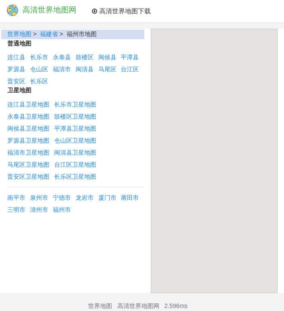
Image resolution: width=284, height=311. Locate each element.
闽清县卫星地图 (75, 152)
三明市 (16, 209)
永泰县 (62, 57)
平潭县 (130, 57)
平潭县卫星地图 (75, 128)
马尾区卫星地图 (28, 164)
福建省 (49, 33)
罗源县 (16, 69)
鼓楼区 (85, 57)
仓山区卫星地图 (75, 140)
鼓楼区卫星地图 (75, 116)
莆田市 (130, 197)
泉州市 (39, 197)
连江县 (16, 57)
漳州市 (39, 209)
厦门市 (107, 197)
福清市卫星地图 (28, 152)
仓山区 (39, 69)
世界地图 (19, 33)
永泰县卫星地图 (28, 116)
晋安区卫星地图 (28, 176)
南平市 (16, 197)
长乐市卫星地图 (75, 104)
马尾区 (107, 69)
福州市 (62, 209)
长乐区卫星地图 (75, 176)
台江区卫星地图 (75, 164)
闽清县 (85, 69)
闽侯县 (107, 57)
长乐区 (39, 81)
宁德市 (62, 197)
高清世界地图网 (138, 305)
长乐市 (39, 57)
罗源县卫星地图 (28, 140)
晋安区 (16, 81)
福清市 (62, 69)
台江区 (130, 69)
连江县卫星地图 (28, 104)
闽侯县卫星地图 (28, 128)
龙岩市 (85, 197)
